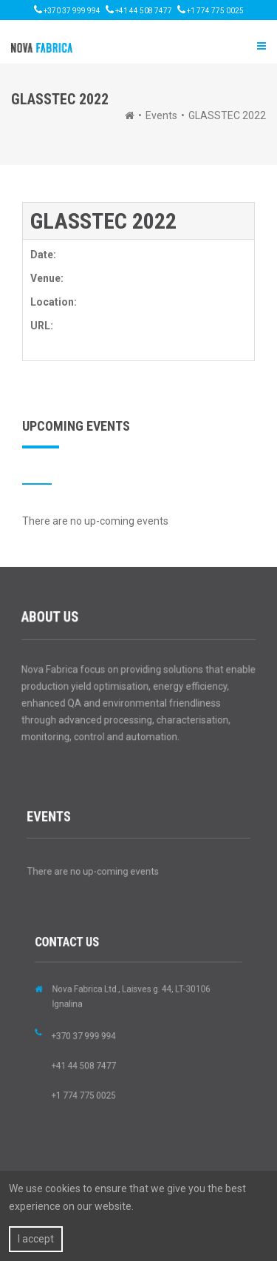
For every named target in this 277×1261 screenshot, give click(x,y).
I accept (36, 1239)
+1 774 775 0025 (210, 9)
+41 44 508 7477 (139, 9)
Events (161, 115)
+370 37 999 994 (67, 9)
